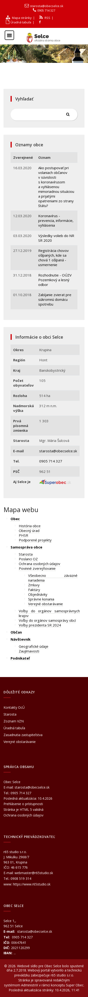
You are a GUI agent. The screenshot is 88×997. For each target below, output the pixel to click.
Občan (16, 632)
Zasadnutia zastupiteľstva (23, 735)
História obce (30, 525)
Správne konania (41, 599)
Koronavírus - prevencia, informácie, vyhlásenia (55, 220)
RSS (44, 18)
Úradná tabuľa (18, 22)
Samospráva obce (26, 547)
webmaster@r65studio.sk (34, 873)
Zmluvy (34, 585)
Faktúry (34, 589)
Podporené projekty (35, 540)
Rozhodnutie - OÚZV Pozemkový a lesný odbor (55, 280)
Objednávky (37, 594)
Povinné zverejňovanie (37, 568)
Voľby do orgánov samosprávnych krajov (49, 613)
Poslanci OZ (28, 559)
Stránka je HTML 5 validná (23, 809)
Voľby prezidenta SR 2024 (40, 625)
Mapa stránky (19, 18)
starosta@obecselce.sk (46, 6)
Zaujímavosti (29, 651)
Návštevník (21, 639)
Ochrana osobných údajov (39, 563)
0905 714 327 (46, 10)
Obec (15, 518)
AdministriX (29, 985)
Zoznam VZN (14, 721)
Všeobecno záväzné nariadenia (52, 578)
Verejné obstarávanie (45, 603)
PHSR (23, 535)
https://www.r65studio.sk (31, 884)
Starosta (26, 554)
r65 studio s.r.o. (62, 975)
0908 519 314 (21, 878)
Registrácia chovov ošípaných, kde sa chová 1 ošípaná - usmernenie (53, 257)
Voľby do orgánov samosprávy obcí (47, 620)
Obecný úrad (29, 530)
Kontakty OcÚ (14, 707)
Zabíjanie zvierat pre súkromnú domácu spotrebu (54, 299)
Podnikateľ (20, 658)
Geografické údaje (33, 646)
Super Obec (75, 985)
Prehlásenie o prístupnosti (23, 804)
